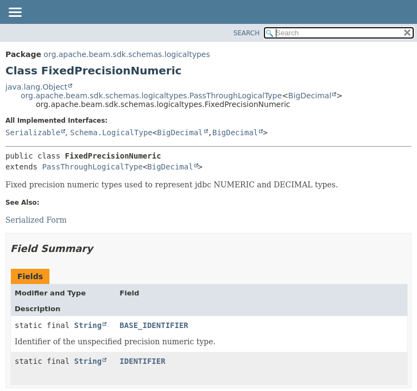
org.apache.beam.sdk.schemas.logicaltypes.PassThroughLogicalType (151, 95)
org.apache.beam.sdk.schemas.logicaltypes (126, 54)
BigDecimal (309, 95)
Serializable (32, 132)
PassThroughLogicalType (92, 166)
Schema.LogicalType (111, 132)
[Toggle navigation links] (14, 13)
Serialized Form (36, 220)
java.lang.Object (36, 87)
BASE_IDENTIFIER (153, 325)
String (88, 325)
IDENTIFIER (142, 361)
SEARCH (246, 33)
